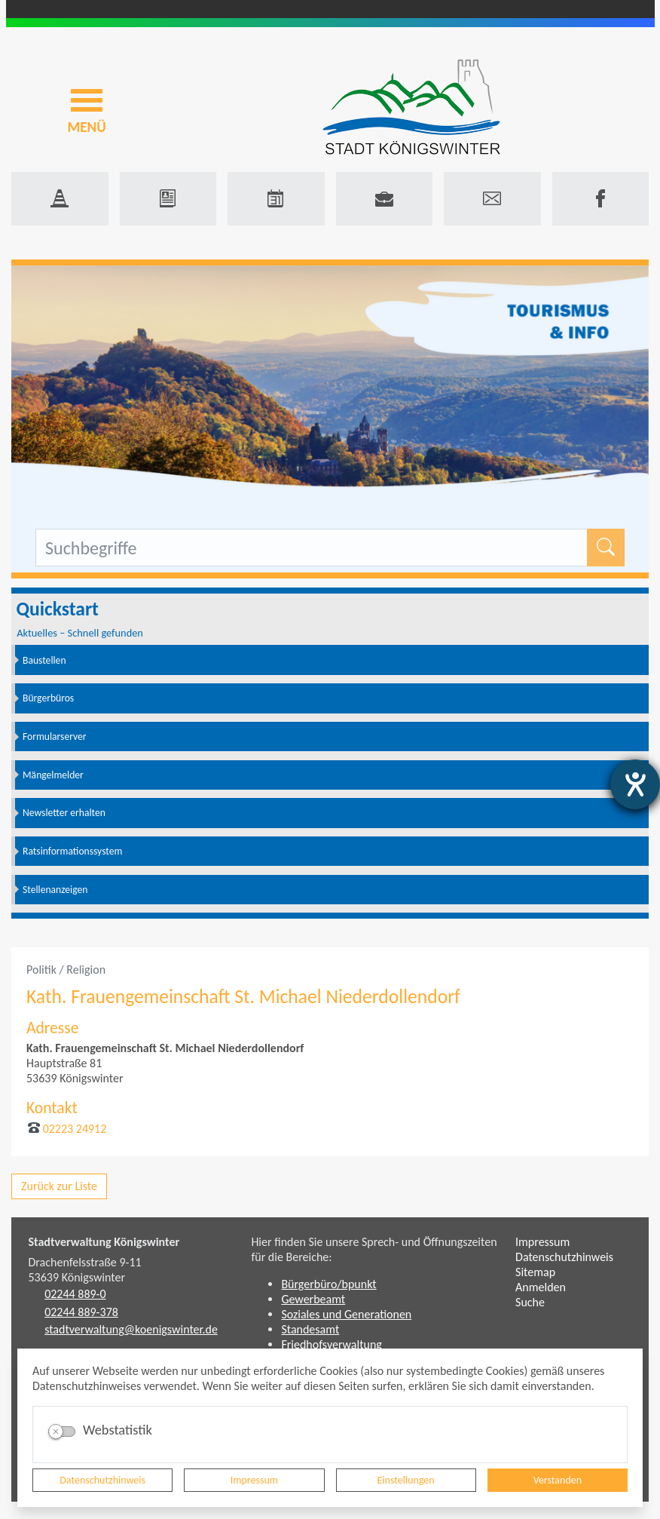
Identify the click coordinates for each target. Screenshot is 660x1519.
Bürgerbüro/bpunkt (328, 1284)
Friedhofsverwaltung (331, 1344)
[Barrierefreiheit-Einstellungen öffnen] (635, 784)
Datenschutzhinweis (102, 1480)
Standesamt (310, 1329)
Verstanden (557, 1480)
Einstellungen (406, 1480)
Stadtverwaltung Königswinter (104, 1242)
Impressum (254, 1480)
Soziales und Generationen (346, 1314)
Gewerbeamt (313, 1299)
